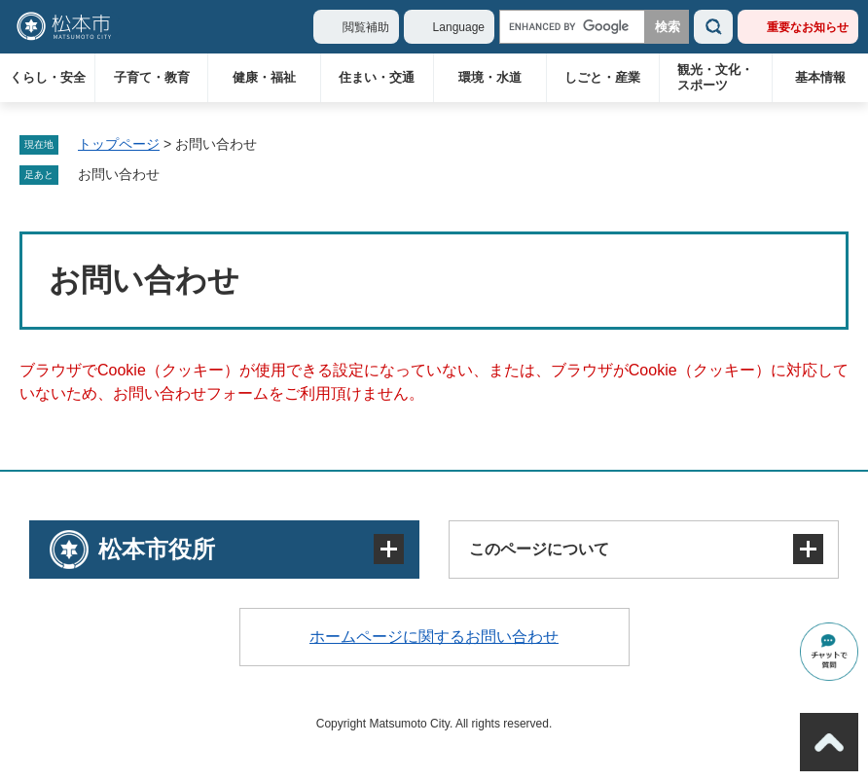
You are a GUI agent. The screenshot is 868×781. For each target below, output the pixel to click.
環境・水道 (490, 77)
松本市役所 (156, 549)
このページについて (539, 549)
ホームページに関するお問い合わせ (434, 636)
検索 (713, 27)
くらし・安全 (48, 77)
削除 (173, 175)
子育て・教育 (152, 77)
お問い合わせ (119, 174)
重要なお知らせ (808, 27)
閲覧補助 (366, 27)
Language (459, 27)
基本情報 (820, 77)
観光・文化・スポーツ (715, 77)
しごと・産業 (602, 77)
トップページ (119, 144)
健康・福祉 (264, 77)
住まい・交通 (377, 77)
